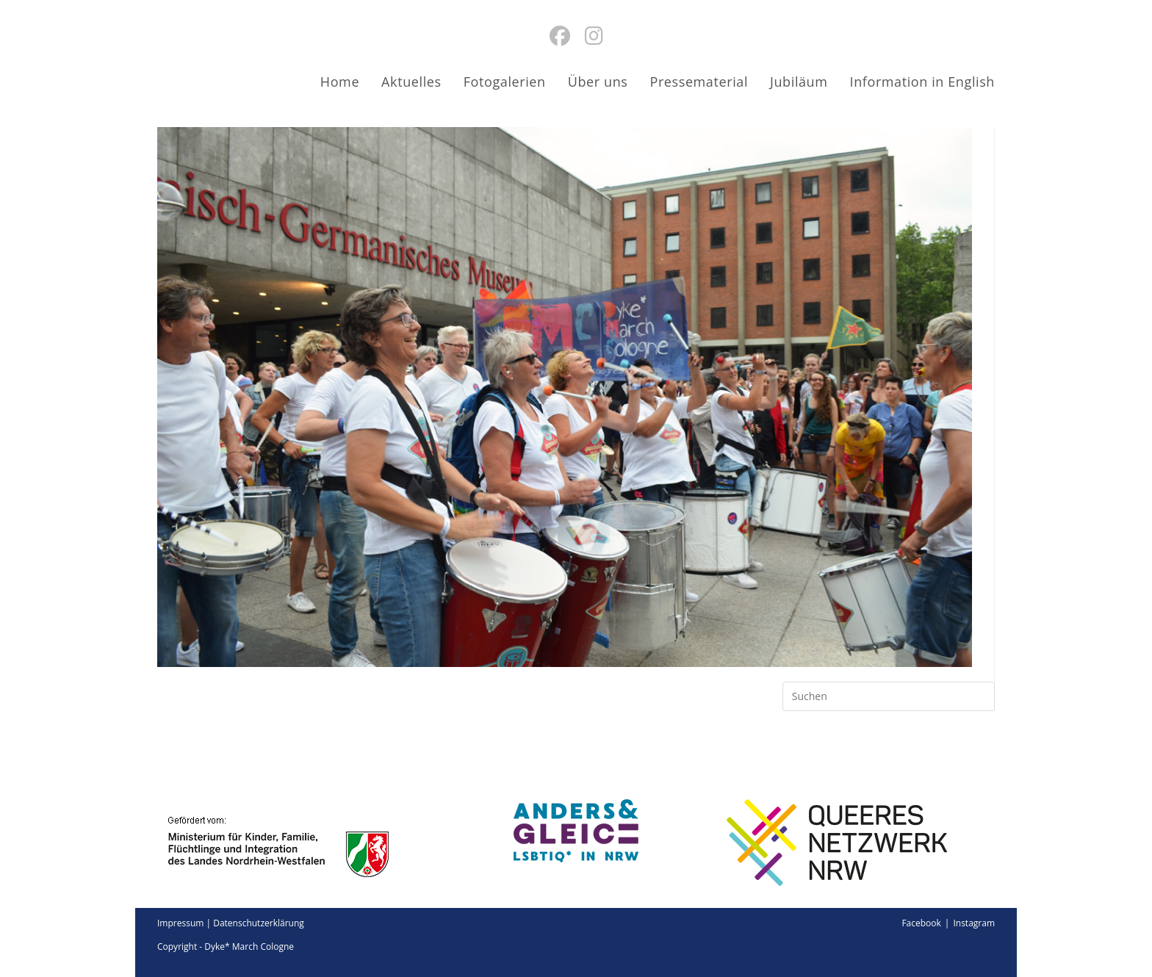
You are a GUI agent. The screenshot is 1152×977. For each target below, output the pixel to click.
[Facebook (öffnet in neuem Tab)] (559, 35)
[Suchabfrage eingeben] (888, 696)
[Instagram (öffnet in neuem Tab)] (594, 35)
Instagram (974, 923)
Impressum (180, 923)
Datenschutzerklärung (258, 923)
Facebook (920, 923)
